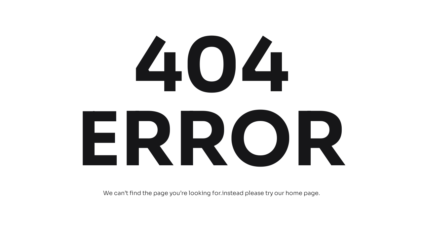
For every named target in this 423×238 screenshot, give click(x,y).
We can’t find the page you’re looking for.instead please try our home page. (211, 193)
